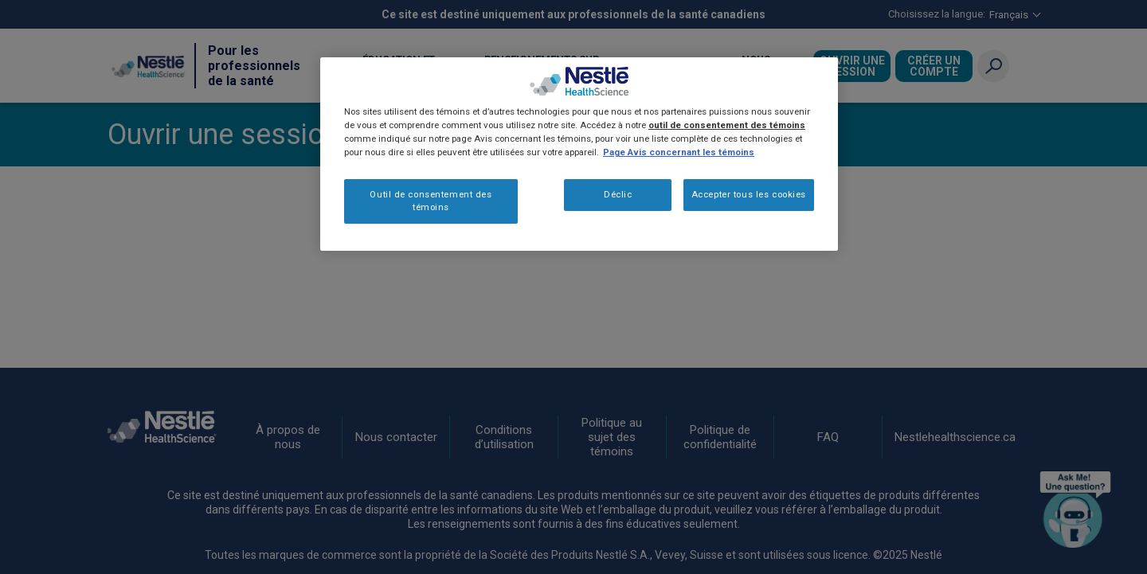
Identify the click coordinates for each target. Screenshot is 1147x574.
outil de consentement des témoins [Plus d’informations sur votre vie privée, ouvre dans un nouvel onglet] (726, 125)
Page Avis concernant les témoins (678, 152)
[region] (579, 154)
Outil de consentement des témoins (430, 201)
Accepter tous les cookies (748, 194)
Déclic (618, 194)
